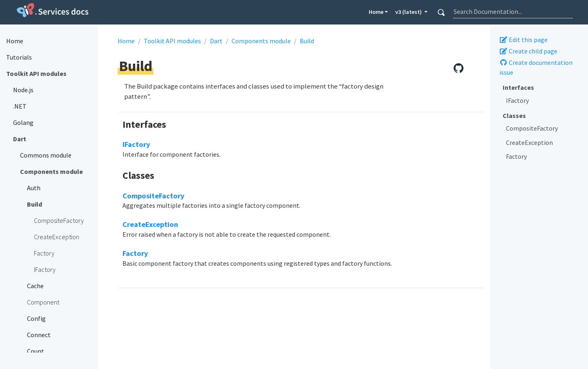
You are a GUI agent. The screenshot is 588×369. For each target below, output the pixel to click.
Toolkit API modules (172, 41)
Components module (261, 41)
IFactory (517, 100)
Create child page (528, 51)
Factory (516, 156)
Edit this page (523, 40)
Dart (216, 41)
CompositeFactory (532, 128)
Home (376, 12)
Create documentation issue (535, 67)
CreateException (529, 142)
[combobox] (513, 11)
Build (307, 41)
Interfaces (518, 87)
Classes (514, 115)
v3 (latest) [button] (409, 12)
